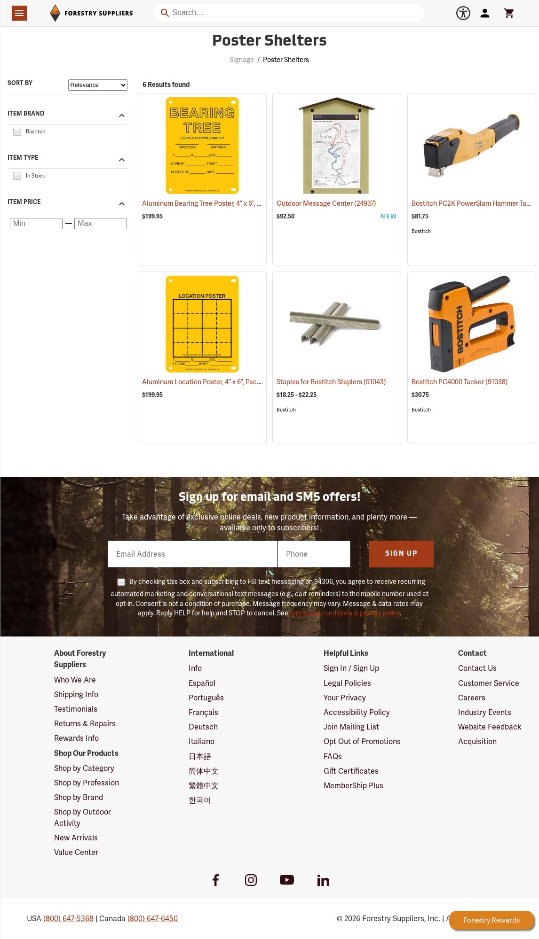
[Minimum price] (36, 223)
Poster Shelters (286, 59)
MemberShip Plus (353, 786)
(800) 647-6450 (152, 918)
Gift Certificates (351, 771)
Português (206, 698)
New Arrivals (76, 838)
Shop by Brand (78, 797)
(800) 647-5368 (68, 918)
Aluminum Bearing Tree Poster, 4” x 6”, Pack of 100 (229, 203)
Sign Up (401, 554)
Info (195, 668)
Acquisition (477, 741)
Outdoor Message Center (326, 203)
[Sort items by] (97, 85)
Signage (242, 59)
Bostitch (421, 231)
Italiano (201, 741)
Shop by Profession (86, 783)
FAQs (333, 756)
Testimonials (75, 709)
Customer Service (488, 683)
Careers (471, 698)
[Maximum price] (100, 223)
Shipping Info (76, 694)
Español (202, 683)
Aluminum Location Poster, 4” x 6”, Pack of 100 (222, 382)
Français (203, 712)
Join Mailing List (351, 727)
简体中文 (204, 771)
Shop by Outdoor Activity (82, 817)
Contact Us (477, 668)
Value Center (76, 852)
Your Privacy (345, 698)
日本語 (200, 756)
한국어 (200, 800)
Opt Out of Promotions (362, 741)
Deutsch (203, 727)
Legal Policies (347, 683)
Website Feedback (490, 727)
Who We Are (75, 680)
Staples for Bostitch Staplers (331, 382)
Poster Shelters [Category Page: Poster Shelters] (269, 41)
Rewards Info (76, 738)
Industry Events (484, 712)
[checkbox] (17, 131)
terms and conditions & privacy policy (345, 613)
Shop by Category (84, 768)
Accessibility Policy (357, 712)
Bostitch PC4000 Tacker (460, 382)
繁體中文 (204, 786)
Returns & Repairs (85, 724)
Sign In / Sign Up (351, 668)
